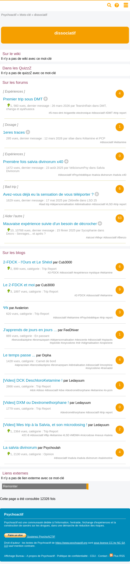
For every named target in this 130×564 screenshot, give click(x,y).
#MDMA (75, 435)
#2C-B (26, 435)
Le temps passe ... (19, 355)
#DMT (110, 112)
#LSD (109, 204)
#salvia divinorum (102, 174)
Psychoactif (8, 14)
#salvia (108, 435)
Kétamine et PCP (93, 138)
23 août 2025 (54, 167)
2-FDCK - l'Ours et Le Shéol (27, 262)
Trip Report (49, 268)
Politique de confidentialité (72, 555)
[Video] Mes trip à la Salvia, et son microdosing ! (45, 425)
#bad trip (44, 204)
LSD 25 (92, 200)
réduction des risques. (92, 525)
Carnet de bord (46, 361)
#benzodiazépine (22, 339)
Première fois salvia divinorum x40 (33, 162)
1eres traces (14, 132)
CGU (93, 555)
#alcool (90, 237)
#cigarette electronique (78, 112)
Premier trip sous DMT (23, 99)
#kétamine (120, 142)
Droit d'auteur (12, 542)
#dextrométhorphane (78, 390)
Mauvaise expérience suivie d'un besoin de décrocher (50, 224)
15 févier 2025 (66, 230)
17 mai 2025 (54, 200)
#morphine (106, 364)
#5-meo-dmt (56, 112)
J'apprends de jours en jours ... (30, 330)
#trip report (119, 112)
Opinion (49, 454)
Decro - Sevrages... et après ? (26, 233)
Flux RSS (117, 555)
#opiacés (107, 339)
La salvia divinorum (20, 447)
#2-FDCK (54, 272)
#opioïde (55, 342)
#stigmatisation (90, 342)
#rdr (78, 342)
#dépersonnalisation (62, 204)
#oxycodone (68, 342)
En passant (42, 336)
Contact (102, 555)
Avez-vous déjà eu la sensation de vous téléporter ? (48, 194)
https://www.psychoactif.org (71, 542)
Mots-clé (25, 14)
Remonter (10, 486)
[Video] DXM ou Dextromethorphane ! (36, 402)
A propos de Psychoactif (41, 555)
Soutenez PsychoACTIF (29, 536)
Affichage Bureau (14, 555)
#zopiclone (106, 342)
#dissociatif (99, 112)
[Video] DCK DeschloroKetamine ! (33, 380)
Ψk (5, 308)
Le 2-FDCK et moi (19, 285)
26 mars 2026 (61, 105)
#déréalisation (83, 204)
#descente (81, 339)
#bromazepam (41, 339)
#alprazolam (22, 364)
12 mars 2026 (53, 138)
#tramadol (107, 368)
